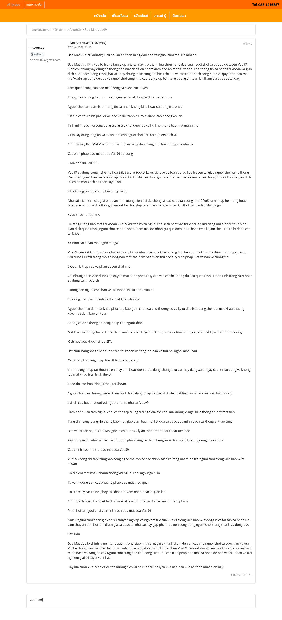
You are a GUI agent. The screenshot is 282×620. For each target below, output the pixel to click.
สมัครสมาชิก (34, 4)
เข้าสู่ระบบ (13, 4)
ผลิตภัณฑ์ (141, 16)
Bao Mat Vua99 (96, 29)
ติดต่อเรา (179, 16)
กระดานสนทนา (40, 29)
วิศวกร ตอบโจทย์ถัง (67, 29)
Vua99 (85, 64)
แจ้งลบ (247, 43)
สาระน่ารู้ (160, 16)
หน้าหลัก (100, 16)
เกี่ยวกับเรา (120, 16)
